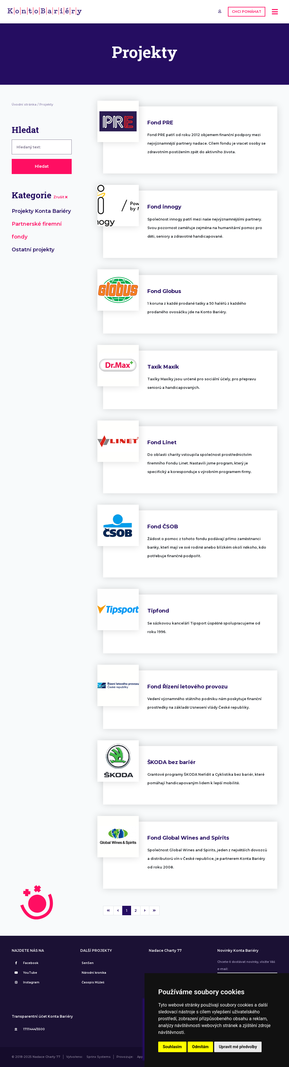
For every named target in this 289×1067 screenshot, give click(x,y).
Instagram (26, 982)
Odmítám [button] (200, 1046)
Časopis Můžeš (93, 982)
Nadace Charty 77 (165, 951)
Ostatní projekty (33, 249)
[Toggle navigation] (275, 12)
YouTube (25, 973)
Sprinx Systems (99, 1057)
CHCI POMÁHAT (246, 11)
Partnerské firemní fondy (37, 230)
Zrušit (60, 197)
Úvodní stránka (24, 104)
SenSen (88, 963)
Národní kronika (94, 973)
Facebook (25, 963)
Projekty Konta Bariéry (41, 211)
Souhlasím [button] (172, 1046)
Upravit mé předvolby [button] (238, 1046)
